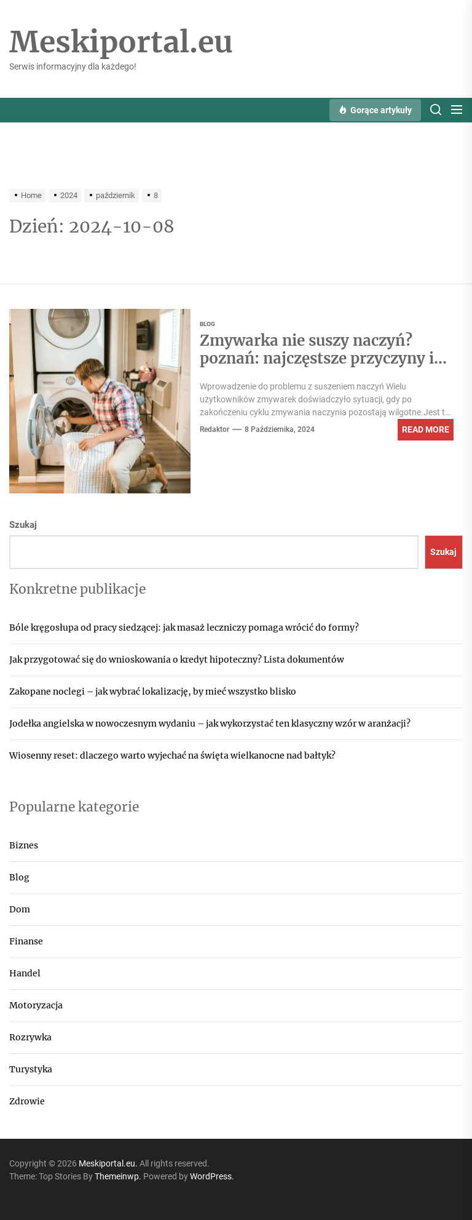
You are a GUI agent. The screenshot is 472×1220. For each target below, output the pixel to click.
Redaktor (214, 429)
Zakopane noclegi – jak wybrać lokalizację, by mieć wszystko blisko (152, 691)
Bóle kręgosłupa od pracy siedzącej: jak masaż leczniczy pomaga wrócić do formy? (184, 627)
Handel (25, 973)
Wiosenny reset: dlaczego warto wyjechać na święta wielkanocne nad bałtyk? (172, 755)
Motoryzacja (36, 1005)
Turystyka (30, 1069)
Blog (19, 877)
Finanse (26, 941)
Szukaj (23, 524)
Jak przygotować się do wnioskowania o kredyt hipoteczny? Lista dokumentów (176, 659)
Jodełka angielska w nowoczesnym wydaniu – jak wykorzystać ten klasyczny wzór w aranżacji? (210, 723)
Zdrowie (27, 1101)
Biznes (23, 845)
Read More (425, 429)
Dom (19, 909)
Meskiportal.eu (121, 42)
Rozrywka (30, 1037)
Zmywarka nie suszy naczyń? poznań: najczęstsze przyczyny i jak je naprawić (317, 358)
